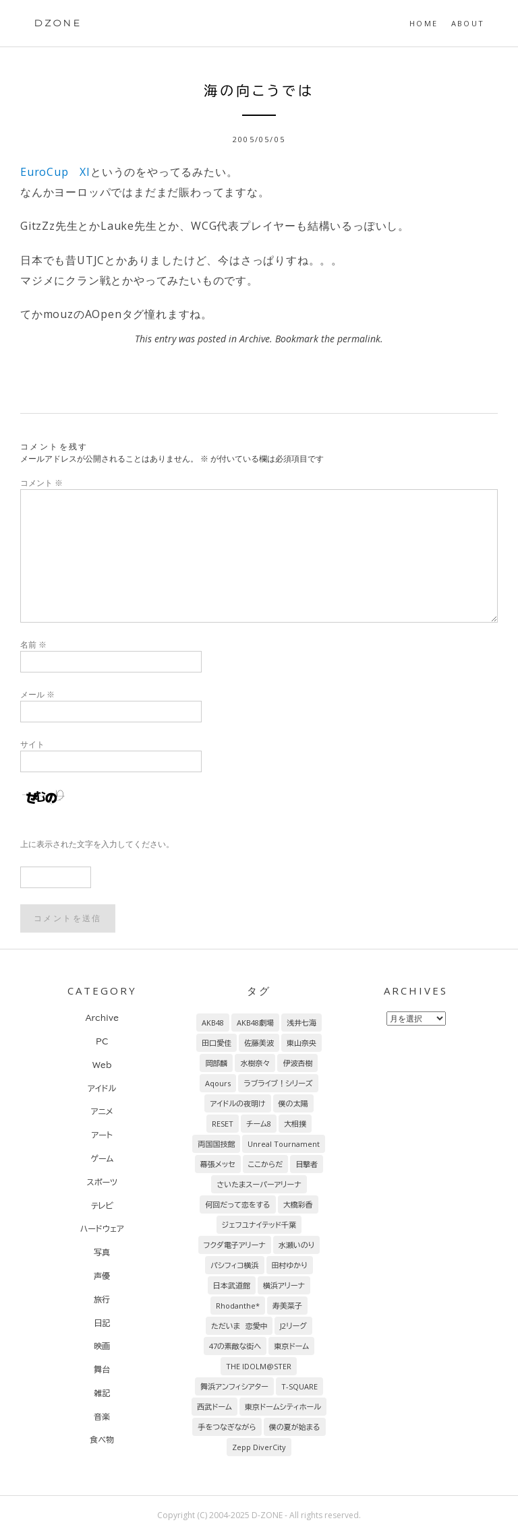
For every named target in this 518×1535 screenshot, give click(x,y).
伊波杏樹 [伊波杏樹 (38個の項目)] (297, 1063)
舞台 (102, 1369)
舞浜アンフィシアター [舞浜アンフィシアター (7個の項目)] (234, 1386)
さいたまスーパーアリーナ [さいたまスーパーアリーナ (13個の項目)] (259, 1184)
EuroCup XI (55, 171)
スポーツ (102, 1182)
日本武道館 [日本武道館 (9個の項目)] (231, 1285)
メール (37, 694)
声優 (102, 1276)
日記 (102, 1323)
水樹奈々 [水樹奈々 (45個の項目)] (255, 1063)
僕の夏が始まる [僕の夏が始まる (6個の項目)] (294, 1427)
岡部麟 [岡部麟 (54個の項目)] (216, 1063)
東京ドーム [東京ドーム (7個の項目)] (291, 1346)
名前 (33, 644)
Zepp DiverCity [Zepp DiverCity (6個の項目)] (259, 1447)
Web (102, 1065)
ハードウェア (102, 1228)
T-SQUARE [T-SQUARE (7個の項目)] (299, 1386)
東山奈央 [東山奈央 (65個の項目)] (301, 1043)
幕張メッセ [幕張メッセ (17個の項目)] (217, 1164)
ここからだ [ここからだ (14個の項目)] (265, 1164)
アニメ (102, 1111)
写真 (102, 1252)
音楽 (102, 1416)
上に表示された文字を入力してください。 (97, 844)
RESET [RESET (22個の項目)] (222, 1124)
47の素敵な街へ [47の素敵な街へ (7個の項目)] (235, 1346)
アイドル (102, 1088)
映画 (102, 1346)
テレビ (102, 1205)
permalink (358, 338)
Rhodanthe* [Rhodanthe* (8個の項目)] (238, 1306)
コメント (41, 483)
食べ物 (102, 1439)
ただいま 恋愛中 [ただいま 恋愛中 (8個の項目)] (239, 1326)
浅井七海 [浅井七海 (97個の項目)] (301, 1022)
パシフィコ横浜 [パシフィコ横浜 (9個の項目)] (234, 1265)
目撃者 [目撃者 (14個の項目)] (306, 1164)
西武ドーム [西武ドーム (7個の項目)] (214, 1407)
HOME (423, 23)
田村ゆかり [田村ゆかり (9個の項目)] (290, 1265)
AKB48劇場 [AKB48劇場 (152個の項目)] (255, 1022)
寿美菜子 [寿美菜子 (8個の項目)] (287, 1306)
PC (102, 1041)
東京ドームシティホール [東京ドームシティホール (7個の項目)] (283, 1407)
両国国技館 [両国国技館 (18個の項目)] (216, 1144)
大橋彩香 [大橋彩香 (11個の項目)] (298, 1204)
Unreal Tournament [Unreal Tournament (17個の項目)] (284, 1144)
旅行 (102, 1299)
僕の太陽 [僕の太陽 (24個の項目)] (293, 1103)
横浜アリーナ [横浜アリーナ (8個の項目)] (284, 1285)
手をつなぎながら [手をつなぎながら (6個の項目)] (227, 1427)
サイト (32, 744)
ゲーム (101, 1158)
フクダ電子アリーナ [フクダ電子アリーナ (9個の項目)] (235, 1245)
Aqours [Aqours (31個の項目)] (218, 1083)
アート (102, 1135)
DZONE (58, 23)
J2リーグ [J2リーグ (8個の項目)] (293, 1326)
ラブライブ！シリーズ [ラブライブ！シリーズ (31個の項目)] (277, 1083)
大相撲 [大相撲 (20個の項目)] (295, 1124)
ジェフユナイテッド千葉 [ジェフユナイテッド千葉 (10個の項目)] (259, 1225)
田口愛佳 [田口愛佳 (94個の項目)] (216, 1043)
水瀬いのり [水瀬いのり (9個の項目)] (297, 1245)
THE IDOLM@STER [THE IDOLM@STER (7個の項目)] (258, 1366)
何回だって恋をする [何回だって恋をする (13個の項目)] (237, 1204)
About (467, 23)
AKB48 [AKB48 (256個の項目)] (213, 1022)
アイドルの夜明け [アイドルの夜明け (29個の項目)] (237, 1103)
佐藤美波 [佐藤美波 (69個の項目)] (259, 1043)
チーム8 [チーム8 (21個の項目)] (258, 1124)
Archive (254, 338)
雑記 (102, 1393)
